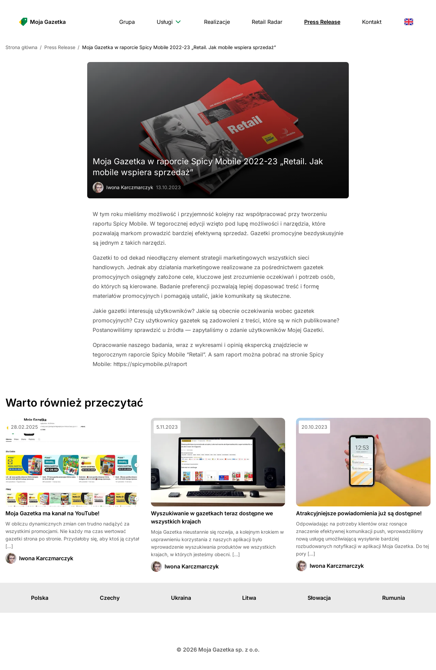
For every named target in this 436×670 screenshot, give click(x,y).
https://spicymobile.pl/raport (150, 364)
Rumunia (393, 597)
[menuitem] (127, 22)
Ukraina (181, 597)
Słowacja (319, 597)
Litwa (249, 597)
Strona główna (21, 47)
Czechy (110, 597)
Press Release (59, 47)
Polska (39, 597)
